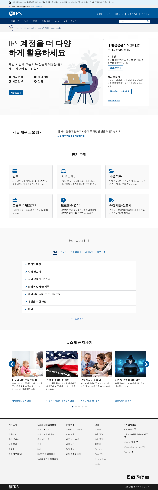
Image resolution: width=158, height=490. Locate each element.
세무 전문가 (132, 14)
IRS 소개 (12, 429)
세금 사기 (70, 444)
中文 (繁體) (99, 439)
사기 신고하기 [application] (70, 21)
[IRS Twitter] (133, 478)
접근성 (146, 487)
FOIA (39, 449)
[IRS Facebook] (128, 477)
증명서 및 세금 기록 (38, 286)
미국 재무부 (130, 429)
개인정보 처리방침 (133, 487)
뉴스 (108, 14)
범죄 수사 (70, 449)
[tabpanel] (79, 287)
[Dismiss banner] (147, 28)
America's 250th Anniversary (49, 28)
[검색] (134, 21)
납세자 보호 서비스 (45, 434)
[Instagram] (137, 477)
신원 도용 (70, 434)
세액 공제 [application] (46, 21)
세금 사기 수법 (72, 439)
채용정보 (13, 434)
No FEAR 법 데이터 (46, 454)
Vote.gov (128, 452)
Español (98, 429)
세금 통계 (13, 444)
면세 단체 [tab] (89, 251)
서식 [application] (57, 21)
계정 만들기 (16, 92)
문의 (30, 309)
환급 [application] (35, 21)
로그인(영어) (115, 68)
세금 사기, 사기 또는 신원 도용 (44, 294)
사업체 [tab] (64, 251)
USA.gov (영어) (131, 442)
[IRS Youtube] (147, 477)
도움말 (99, 14)
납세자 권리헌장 (44, 429)
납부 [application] (26, 21)
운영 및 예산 (14, 439)
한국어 (119, 14)
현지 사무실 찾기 (16, 454)
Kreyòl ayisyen (100, 459)
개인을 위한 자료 (37, 301)
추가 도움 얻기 (77, 318)
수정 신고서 (34, 271)
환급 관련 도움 (114, 100)
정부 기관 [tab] (101, 251)
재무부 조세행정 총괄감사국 (136, 436)
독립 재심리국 (43, 439)
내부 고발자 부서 (73, 454)
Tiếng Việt (99, 454)
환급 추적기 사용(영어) (119, 91)
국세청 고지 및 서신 (74, 429)
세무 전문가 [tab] (76, 251)
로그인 (146, 14)
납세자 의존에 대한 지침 (47, 459)
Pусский (98, 449)
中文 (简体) (99, 434)
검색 (148, 21)
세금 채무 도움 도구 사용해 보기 (71, 136)
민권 (39, 444)
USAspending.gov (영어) (134, 447)
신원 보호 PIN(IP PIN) (39, 279)
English (97, 464)
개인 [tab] (55, 251)
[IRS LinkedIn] (142, 478)
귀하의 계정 (34, 264)
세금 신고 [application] (15, 21)
